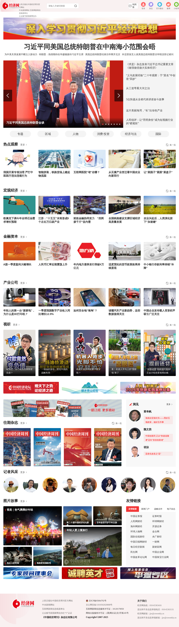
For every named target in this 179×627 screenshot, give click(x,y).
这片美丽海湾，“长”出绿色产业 (144, 110)
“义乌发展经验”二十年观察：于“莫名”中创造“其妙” (150, 77)
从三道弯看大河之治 (138, 88)
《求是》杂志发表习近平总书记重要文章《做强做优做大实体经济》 (149, 66)
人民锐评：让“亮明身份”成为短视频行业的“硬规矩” (149, 121)
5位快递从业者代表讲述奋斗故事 (145, 99)
